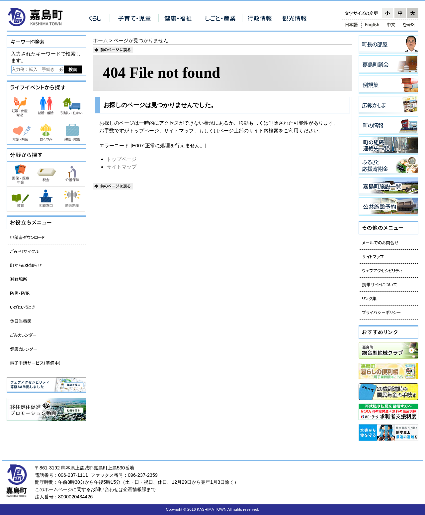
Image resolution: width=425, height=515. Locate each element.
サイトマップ (121, 167)
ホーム (100, 40)
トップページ (121, 159)
